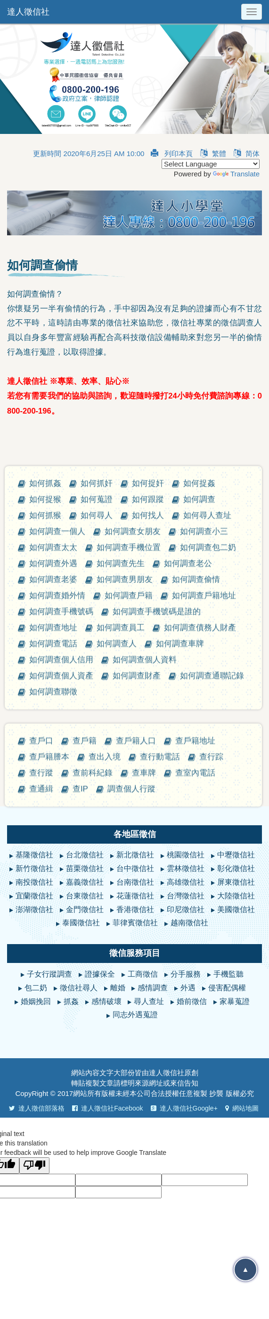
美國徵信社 (236, 909)
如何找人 (148, 754)
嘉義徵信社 (85, 882)
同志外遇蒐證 (135, 1015)
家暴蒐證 (235, 1001)
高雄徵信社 (185, 882)
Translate (236, 174)
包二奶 (35, 988)
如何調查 (199, 738)
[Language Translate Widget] (211, 164)
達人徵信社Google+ (184, 1108)
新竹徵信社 (34, 868)
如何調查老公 (188, 802)
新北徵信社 (135, 855)
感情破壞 (106, 1001)
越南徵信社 (189, 923)
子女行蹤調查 (49, 974)
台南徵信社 (135, 882)
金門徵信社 (85, 909)
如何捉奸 (148, 722)
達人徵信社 (28, 12)
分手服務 (186, 974)
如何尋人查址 (207, 754)
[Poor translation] (34, 1165)
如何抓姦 (45, 722)
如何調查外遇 (53, 802)
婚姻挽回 (36, 1001)
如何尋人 (97, 754)
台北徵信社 (85, 855)
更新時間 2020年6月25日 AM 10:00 (88, 153)
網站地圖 (242, 1108)
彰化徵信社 (236, 868)
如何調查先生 (121, 802)
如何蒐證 (97, 738)
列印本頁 (171, 153)
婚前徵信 (192, 1001)
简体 (247, 153)
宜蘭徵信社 (34, 896)
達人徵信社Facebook (107, 1108)
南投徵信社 (34, 882)
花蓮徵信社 (135, 896)
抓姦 (71, 1001)
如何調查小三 (204, 770)
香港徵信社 (135, 909)
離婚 (117, 988)
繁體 (213, 153)
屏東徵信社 (236, 882)
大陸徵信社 (236, 896)
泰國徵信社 (81, 923)
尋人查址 (149, 1001)
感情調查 (153, 988)
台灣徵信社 (185, 896)
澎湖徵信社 (34, 909)
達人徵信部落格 (37, 1108)
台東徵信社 (85, 896)
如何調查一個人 (57, 770)
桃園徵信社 (185, 855)
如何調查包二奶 (208, 786)
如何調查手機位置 (129, 786)
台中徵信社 (135, 868)
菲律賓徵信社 (135, 923)
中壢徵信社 (236, 855)
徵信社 (173, 1073)
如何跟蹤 (148, 738)
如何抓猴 (45, 754)
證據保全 (100, 974)
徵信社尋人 (79, 988)
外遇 (188, 988)
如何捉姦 (199, 722)
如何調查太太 (53, 786)
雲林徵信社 (185, 868)
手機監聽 (228, 974)
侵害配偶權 (227, 988)
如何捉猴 (45, 738)
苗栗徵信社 (85, 868)
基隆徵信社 (34, 855)
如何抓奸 (97, 722)
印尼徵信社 (185, 909)
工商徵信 (143, 974)
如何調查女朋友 (133, 770)
